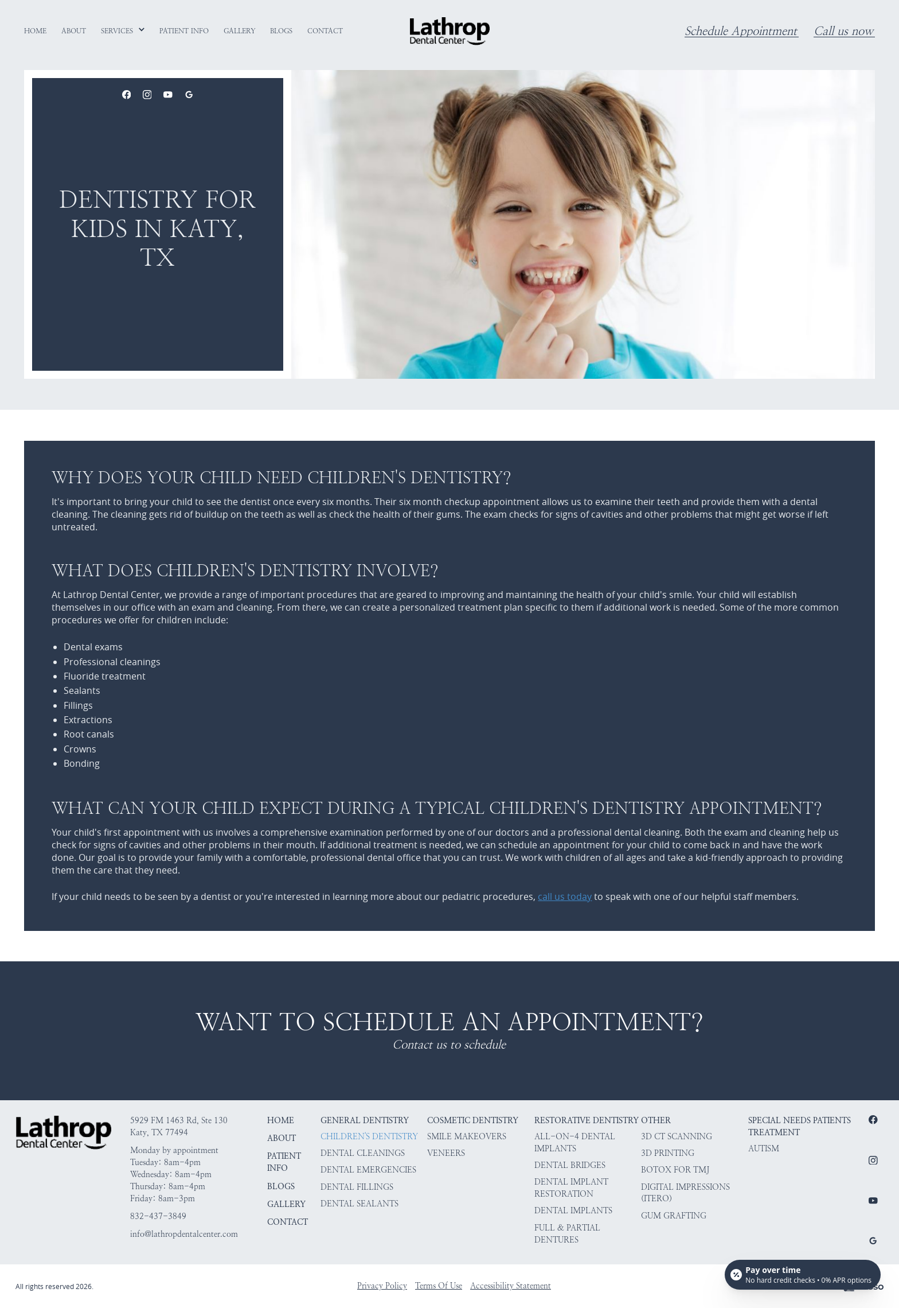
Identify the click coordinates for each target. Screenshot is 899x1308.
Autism (763, 1149)
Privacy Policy (382, 1286)
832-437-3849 (158, 1216)
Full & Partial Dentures (567, 1234)
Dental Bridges (569, 1165)
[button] (123, 31)
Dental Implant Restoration (571, 1188)
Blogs (281, 1186)
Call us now (843, 31)
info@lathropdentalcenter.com (184, 1234)
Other (656, 1120)
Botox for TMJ (675, 1170)
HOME (280, 1120)
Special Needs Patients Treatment (799, 1127)
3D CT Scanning (676, 1137)
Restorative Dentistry (586, 1120)
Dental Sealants (359, 1204)
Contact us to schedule (449, 1045)
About (281, 1138)
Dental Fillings (356, 1187)
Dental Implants (573, 1211)
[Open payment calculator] (803, 1275)
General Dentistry (364, 1120)
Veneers (446, 1153)
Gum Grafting (673, 1216)
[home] (449, 31)
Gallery (286, 1204)
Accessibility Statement (510, 1286)
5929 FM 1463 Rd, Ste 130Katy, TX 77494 (179, 1127)
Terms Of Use (438, 1286)
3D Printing (667, 1153)
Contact (287, 1222)
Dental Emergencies (368, 1170)
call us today (565, 896)
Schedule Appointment (741, 31)
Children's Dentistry (369, 1137)
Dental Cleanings (362, 1153)
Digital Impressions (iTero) (685, 1193)
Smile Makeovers (466, 1137)
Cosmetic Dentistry (472, 1120)
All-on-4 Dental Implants (574, 1143)
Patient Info (284, 1162)
